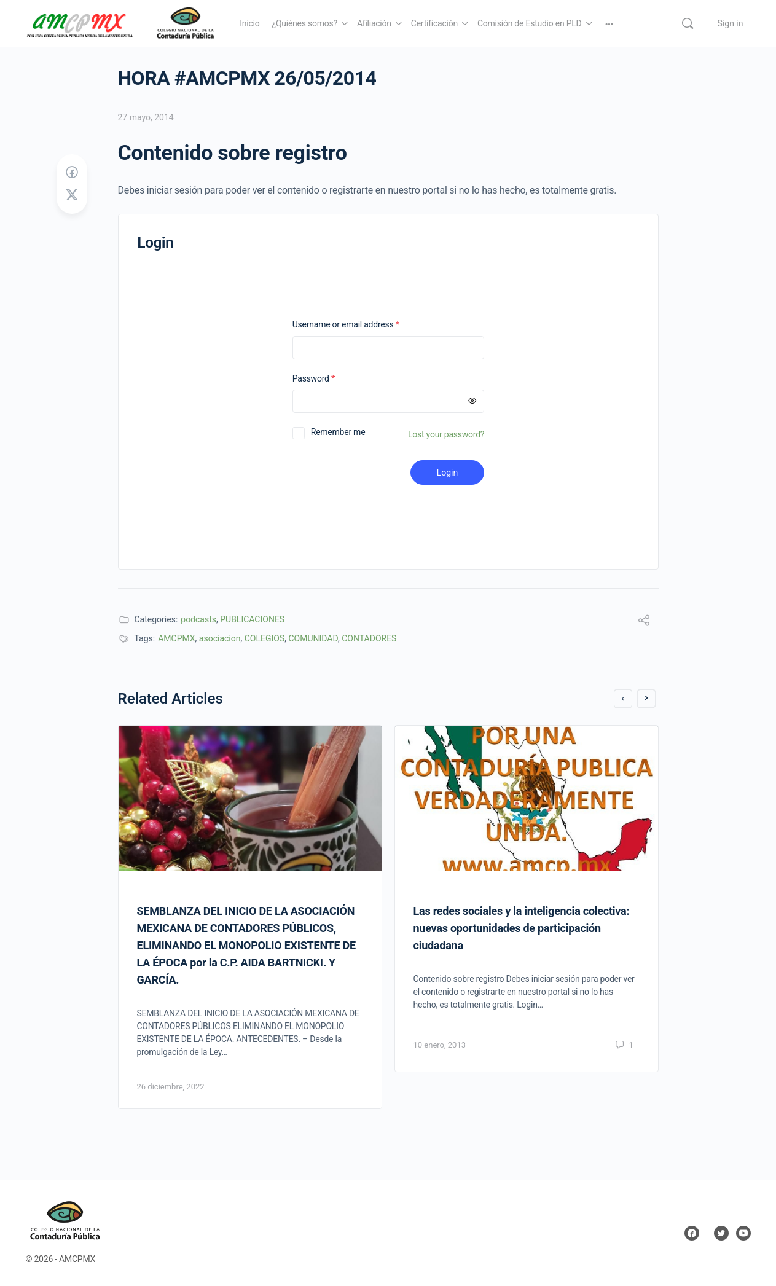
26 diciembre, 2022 (171, 1086)
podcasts (198, 619)
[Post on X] (72, 195)
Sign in (730, 23)
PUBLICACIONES (252, 619)
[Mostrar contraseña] (472, 401)
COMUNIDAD (313, 638)
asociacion (220, 638)
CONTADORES (369, 638)
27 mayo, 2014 (146, 117)
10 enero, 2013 (439, 1044)
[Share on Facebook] (72, 173)
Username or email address (361, 324)
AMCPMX (176, 638)
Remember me (338, 432)
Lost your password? (446, 434)
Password (329, 378)
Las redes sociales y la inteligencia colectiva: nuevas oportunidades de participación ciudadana (521, 928)
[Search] (687, 23)
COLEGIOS (265, 638)
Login (447, 472)
